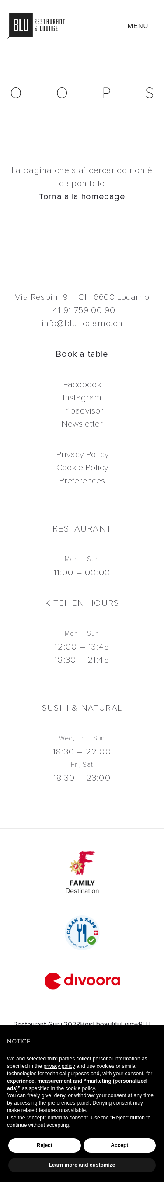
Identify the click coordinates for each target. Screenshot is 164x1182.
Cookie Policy (82, 467)
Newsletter (82, 424)
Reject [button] (44, 1145)
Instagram (82, 398)
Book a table (82, 354)
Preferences (82, 481)
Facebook (82, 384)
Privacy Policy (82, 454)
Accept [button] (119, 1145)
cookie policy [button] (80, 1088)
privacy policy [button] (59, 1066)
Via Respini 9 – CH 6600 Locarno (82, 297)
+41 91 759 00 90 (82, 310)
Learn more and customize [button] (82, 1165)
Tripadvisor (82, 411)
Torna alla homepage (81, 196)
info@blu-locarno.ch (82, 323)
